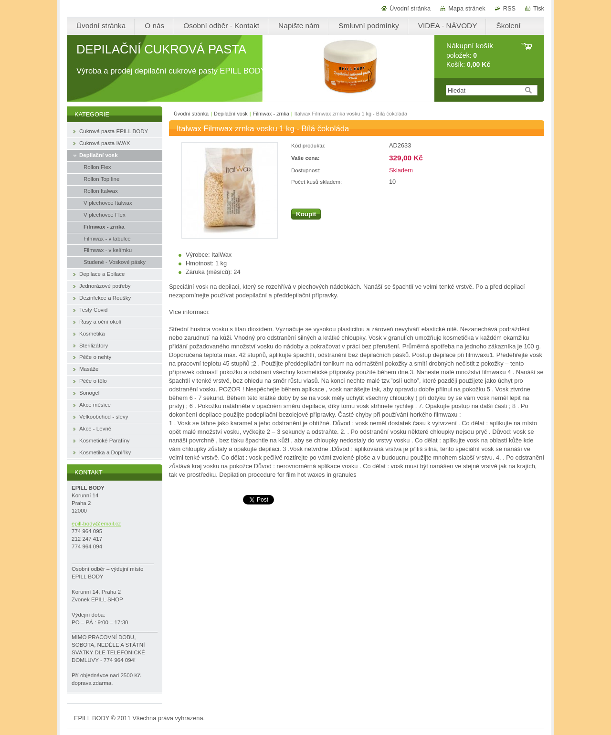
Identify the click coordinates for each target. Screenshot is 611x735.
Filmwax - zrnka (271, 113)
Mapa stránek (466, 8)
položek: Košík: (469, 55)
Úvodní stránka (410, 8)
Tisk (538, 8)
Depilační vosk (231, 113)
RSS (509, 8)
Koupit (306, 214)
